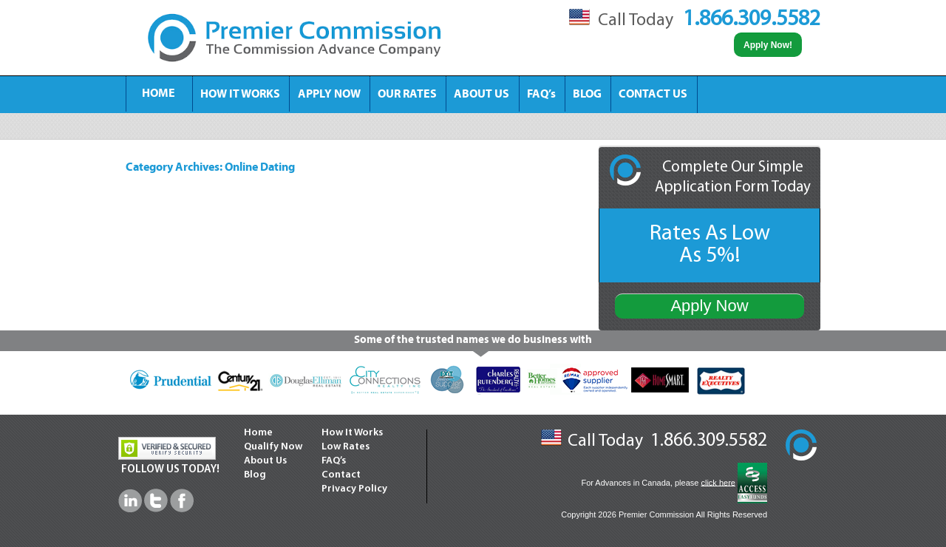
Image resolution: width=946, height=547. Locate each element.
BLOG (587, 95)
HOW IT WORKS (240, 95)
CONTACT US (653, 95)
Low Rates (345, 446)
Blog (255, 474)
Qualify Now (273, 446)
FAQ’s (541, 95)
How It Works (352, 432)
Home (258, 432)
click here (718, 482)
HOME (158, 94)
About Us (265, 460)
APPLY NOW (329, 95)
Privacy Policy (354, 489)
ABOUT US (481, 95)
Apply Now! (767, 45)
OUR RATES (407, 95)
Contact (341, 474)
